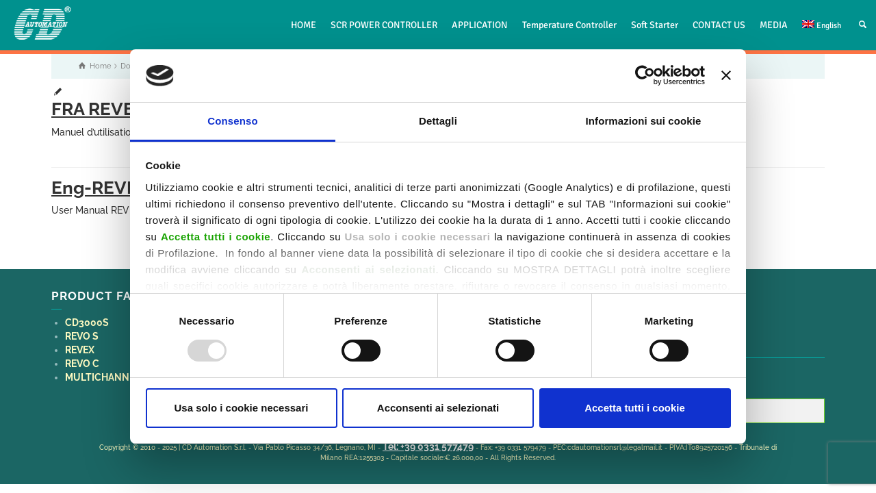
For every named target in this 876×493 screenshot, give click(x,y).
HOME (303, 25)
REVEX (79, 349)
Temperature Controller (569, 25)
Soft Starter (654, 25)
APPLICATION (480, 25)
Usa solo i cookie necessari (242, 408)
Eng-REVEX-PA (115, 187)
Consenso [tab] (232, 121)
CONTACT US (719, 25)
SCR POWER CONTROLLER (384, 25)
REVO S (82, 336)
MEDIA (774, 25)
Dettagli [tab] (438, 121)
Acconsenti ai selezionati (438, 408)
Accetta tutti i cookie (634, 408)
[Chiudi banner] (726, 75)
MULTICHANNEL (102, 377)
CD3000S (87, 322)
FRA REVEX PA (111, 109)
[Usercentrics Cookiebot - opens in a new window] (645, 75)
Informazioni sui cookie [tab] (643, 121)
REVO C (82, 363)
